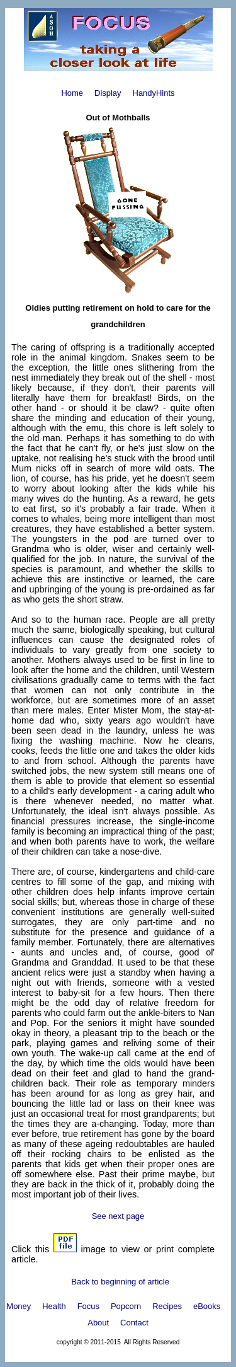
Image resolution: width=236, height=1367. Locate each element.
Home (72, 93)
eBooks (206, 1306)
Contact (134, 1322)
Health (53, 1306)
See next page (118, 1216)
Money (18, 1306)
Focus (88, 1306)
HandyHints (154, 93)
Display (107, 93)
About (98, 1322)
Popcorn (126, 1306)
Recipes (167, 1306)
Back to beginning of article (120, 1281)
